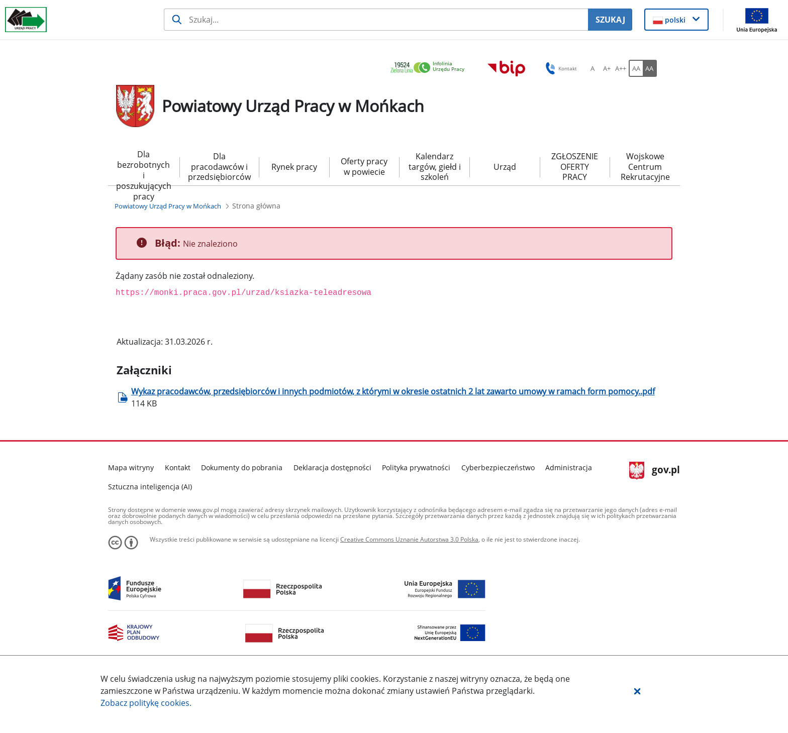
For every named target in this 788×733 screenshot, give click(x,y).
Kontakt (177, 467)
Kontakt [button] (559, 68)
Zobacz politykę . (146, 702)
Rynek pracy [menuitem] (294, 166)
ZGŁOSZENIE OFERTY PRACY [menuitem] (574, 167)
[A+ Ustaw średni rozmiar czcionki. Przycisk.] (607, 68)
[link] (430, 68)
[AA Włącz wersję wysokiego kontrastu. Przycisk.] (650, 68)
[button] (637, 690)
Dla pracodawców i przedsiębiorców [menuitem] (219, 167)
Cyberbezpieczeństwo (498, 467)
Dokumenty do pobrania (241, 467)
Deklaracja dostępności (332, 467)
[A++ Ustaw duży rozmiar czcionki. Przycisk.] (621, 68)
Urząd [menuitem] (505, 166)
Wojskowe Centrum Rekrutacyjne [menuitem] (645, 167)
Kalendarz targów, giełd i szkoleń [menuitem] (435, 167)
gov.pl (654, 471)
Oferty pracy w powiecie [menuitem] (364, 166)
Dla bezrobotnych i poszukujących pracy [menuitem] (143, 167)
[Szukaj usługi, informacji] (376, 20)
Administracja (568, 467)
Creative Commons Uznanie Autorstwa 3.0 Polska (409, 539)
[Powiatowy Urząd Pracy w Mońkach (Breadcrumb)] (168, 206)
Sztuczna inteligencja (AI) (150, 486)
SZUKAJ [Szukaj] (610, 19)
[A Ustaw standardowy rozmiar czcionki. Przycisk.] (592, 68)
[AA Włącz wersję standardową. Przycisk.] (636, 68)
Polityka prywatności (416, 467)
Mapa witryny (131, 467)
